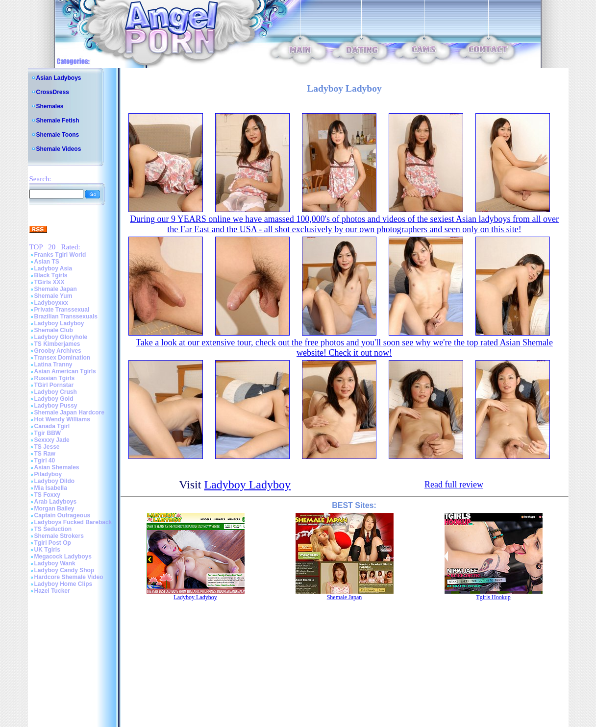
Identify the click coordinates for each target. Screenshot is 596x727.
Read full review (453, 484)
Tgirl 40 (44, 460)
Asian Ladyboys (58, 77)
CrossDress (52, 92)
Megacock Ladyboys (63, 556)
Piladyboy (48, 474)
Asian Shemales (56, 467)
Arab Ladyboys (55, 501)
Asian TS (46, 261)
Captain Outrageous (62, 515)
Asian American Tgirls (65, 371)
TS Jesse (47, 446)
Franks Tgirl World (60, 254)
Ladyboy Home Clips (63, 584)
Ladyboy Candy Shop (64, 570)
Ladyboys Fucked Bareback (73, 522)
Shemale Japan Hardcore (69, 412)
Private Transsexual (62, 309)
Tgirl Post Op (52, 542)
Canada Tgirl (52, 426)
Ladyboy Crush (55, 391)
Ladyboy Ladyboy (59, 323)
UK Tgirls (47, 549)
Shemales (50, 106)
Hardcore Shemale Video (68, 577)
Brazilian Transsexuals (66, 316)
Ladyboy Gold (54, 398)
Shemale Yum (53, 295)
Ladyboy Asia (53, 268)
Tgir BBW (47, 433)
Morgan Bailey (54, 508)
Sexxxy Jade (52, 439)
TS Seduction (53, 529)
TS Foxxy (47, 494)
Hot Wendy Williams (62, 419)
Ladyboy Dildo (54, 481)
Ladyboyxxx (51, 302)
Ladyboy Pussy (55, 405)
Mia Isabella (50, 488)
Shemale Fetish (57, 120)
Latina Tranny (53, 364)
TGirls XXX (49, 282)
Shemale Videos (58, 148)
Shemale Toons (57, 134)
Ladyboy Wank (54, 563)
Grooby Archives (57, 350)
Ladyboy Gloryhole (61, 337)
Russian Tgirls (54, 378)
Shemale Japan (55, 289)
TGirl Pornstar (54, 385)
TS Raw (44, 453)
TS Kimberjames (57, 343)
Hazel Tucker (52, 590)
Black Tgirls (51, 275)
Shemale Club (53, 330)
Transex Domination (62, 357)
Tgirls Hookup (493, 597)
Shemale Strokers (59, 536)
